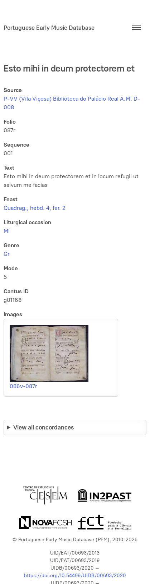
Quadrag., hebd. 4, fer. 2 (35, 207)
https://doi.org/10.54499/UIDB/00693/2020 (75, 575)
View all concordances (43, 427)
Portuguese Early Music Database (49, 27)
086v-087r (23, 386)
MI (7, 230)
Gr (7, 253)
